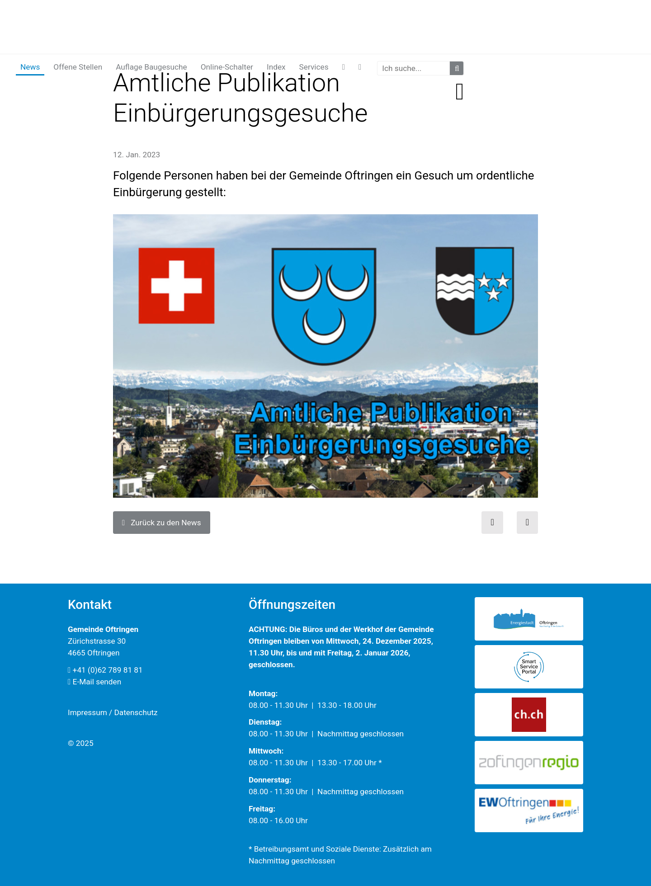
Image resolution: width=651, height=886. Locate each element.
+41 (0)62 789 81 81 (105, 669)
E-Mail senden (94, 681)
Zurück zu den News (161, 522)
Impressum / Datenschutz (113, 712)
